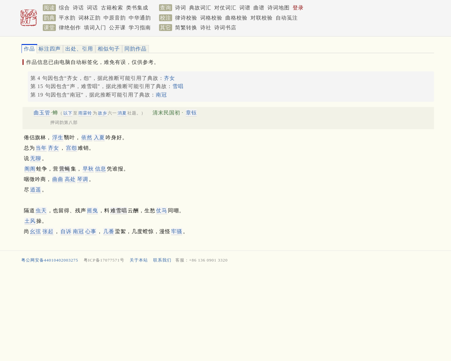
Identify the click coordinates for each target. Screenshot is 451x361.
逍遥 (35, 189)
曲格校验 (236, 18)
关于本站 (139, 260)
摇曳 (92, 210)
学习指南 (140, 27)
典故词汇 (200, 7)
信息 (100, 169)
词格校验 (211, 18)
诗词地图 (278, 7)
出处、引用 (79, 49)
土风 (30, 221)
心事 (90, 231)
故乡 (102, 113)
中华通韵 (140, 18)
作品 (29, 49)
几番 (108, 231)
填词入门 (95, 27)
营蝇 (64, 169)
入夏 (99, 137)
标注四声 (50, 49)
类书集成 (137, 7)
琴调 (82, 179)
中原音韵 (115, 18)
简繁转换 (186, 27)
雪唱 (178, 86)
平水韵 (67, 18)
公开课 (117, 27)
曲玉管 (42, 112)
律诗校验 (186, 18)
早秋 (88, 169)
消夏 (122, 113)
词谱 (244, 7)
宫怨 (71, 148)
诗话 (78, 7)
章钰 (191, 112)
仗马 (161, 210)
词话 (92, 7)
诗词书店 (225, 27)
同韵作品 (135, 49)
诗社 (205, 27)
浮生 (57, 137)
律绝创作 (70, 27)
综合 (64, 7)
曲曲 (57, 179)
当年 (41, 148)
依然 (86, 137)
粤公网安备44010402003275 (49, 260)
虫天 (41, 210)
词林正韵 (89, 18)
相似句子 (109, 49)
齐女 (169, 78)
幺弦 (35, 231)
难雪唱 (118, 210)
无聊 (35, 158)
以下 (67, 113)
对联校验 (261, 18)
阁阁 (30, 169)
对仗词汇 (225, 7)
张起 (48, 231)
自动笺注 (287, 18)
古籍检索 (112, 7)
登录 (298, 7)
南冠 (161, 95)
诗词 (180, 7)
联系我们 (162, 260)
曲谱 (259, 7)
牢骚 (176, 231)
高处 (70, 179)
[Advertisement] (216, 313)
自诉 (66, 231)
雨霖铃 (85, 113)
